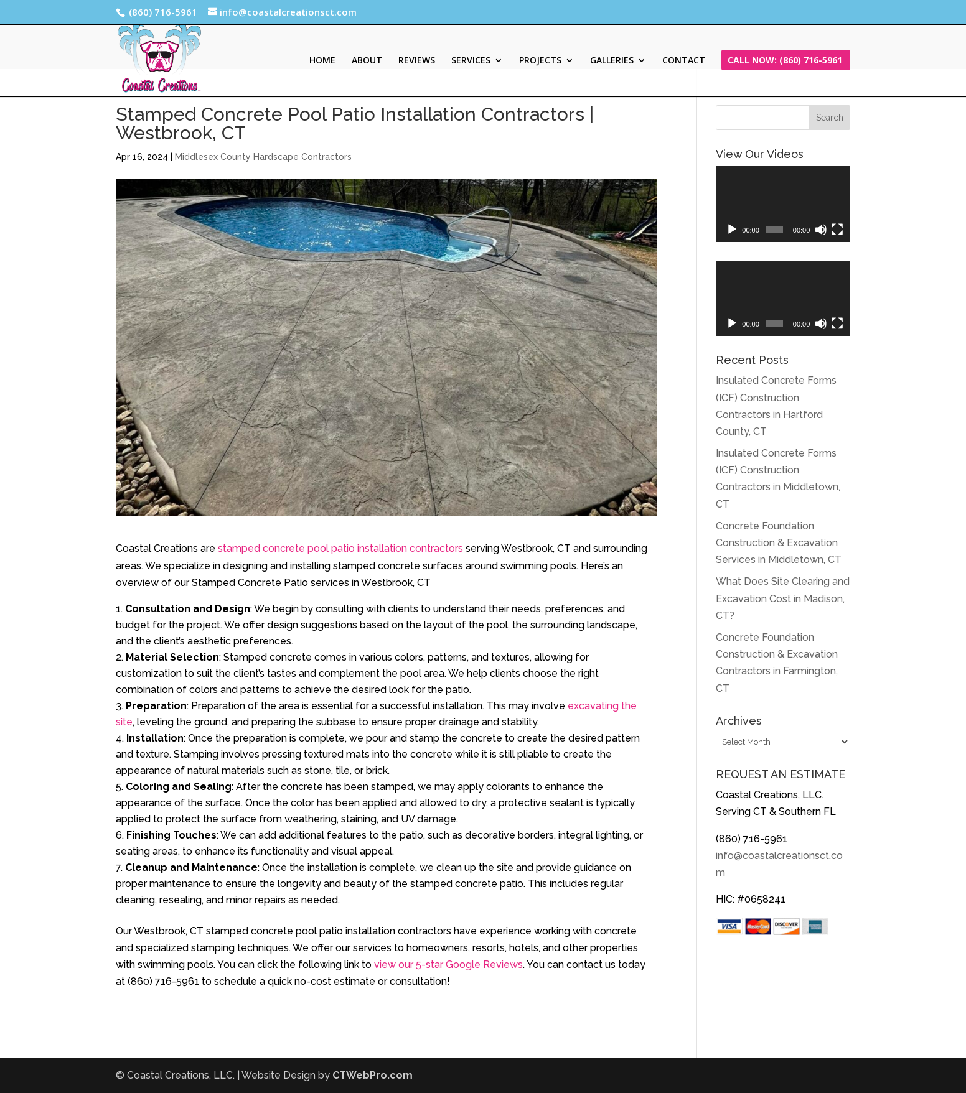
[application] (783, 204)
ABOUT (367, 61)
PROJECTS (540, 61)
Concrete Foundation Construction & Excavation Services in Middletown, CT (779, 542)
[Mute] (821, 229)
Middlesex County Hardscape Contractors (263, 157)
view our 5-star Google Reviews (448, 964)
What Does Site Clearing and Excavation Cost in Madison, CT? (783, 598)
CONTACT (683, 61)
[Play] (732, 229)
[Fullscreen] (837, 229)
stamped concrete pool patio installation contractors (340, 548)
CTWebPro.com (372, 1075)
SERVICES (470, 61)
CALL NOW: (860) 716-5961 (785, 61)
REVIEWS (416, 61)
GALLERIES (612, 61)
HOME (322, 61)
